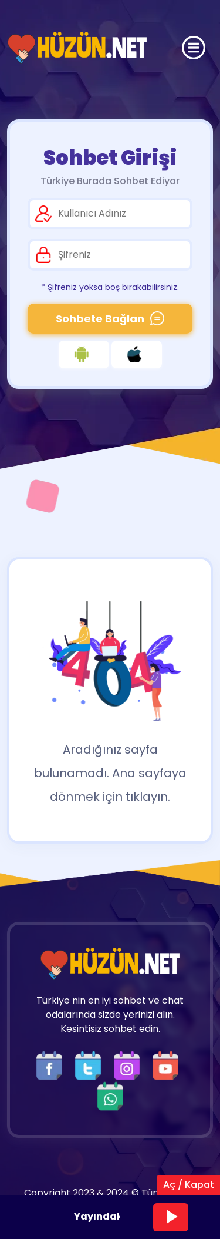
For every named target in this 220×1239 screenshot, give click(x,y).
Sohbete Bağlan (110, 318)
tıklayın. (148, 796)
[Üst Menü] (193, 47)
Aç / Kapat (188, 1184)
